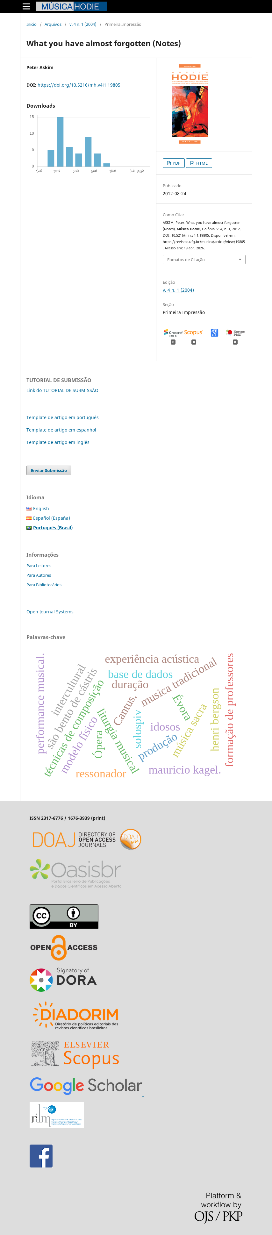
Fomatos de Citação (186, 259)
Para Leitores (38, 565)
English (41, 508)
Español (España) (51, 518)
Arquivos (53, 24)
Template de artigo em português (62, 417)
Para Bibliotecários (43, 585)
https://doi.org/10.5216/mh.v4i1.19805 (79, 85)
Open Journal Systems (50, 612)
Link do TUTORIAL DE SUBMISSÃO (62, 390)
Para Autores (38, 575)
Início (31, 24)
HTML (201, 163)
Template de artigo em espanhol (61, 430)
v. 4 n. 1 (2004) (83, 24)
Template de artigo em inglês (57, 442)
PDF (176, 163)
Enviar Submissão (49, 470)
